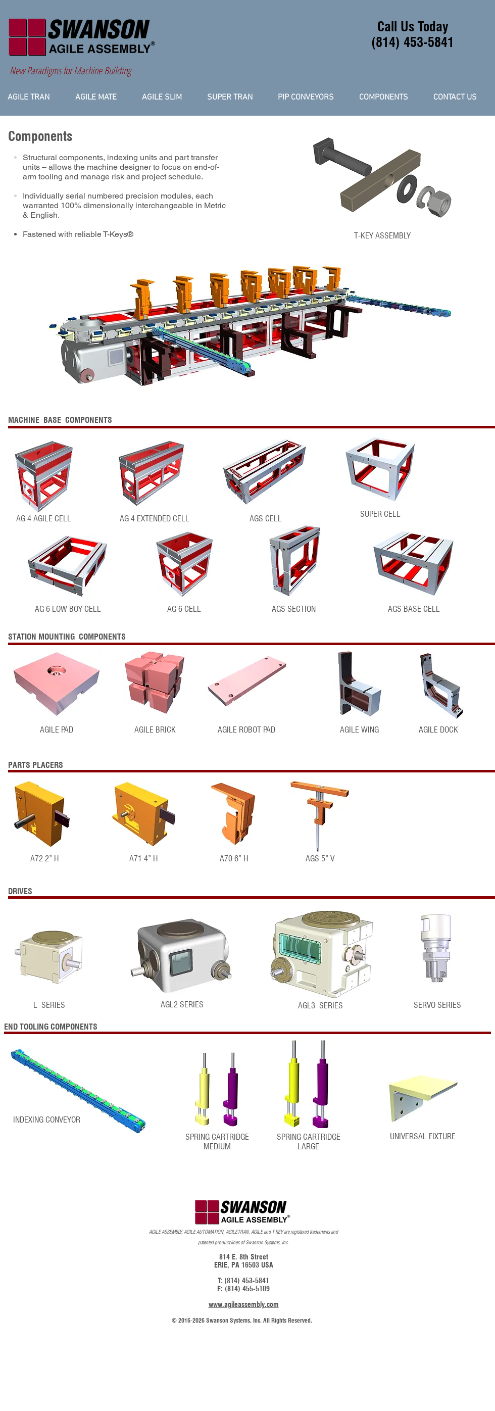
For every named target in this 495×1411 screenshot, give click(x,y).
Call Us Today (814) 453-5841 (412, 34)
